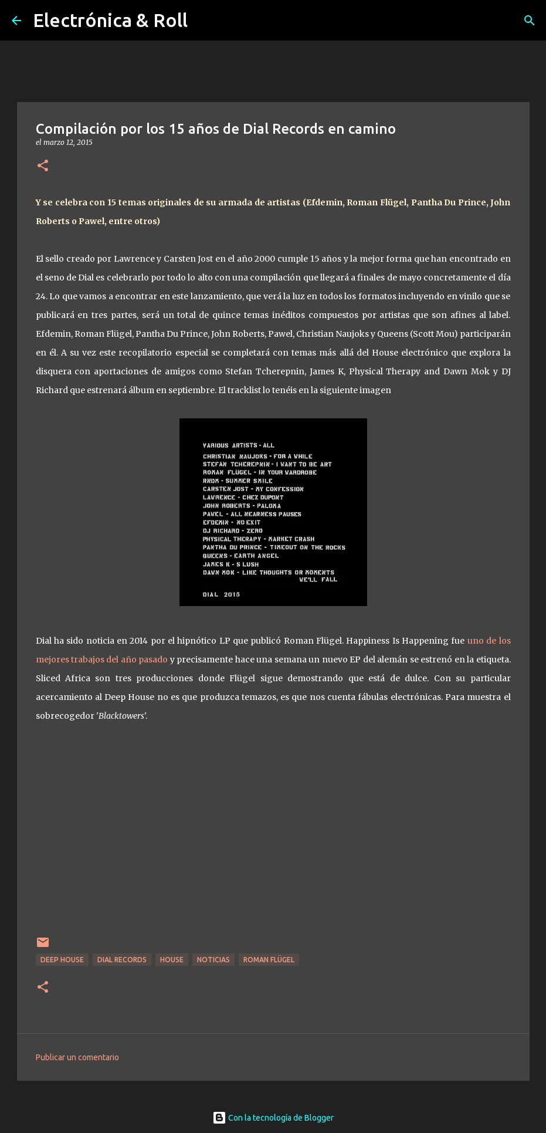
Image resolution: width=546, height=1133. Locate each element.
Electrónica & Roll (110, 20)
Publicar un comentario (77, 1057)
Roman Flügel (268, 959)
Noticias (213, 959)
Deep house (62, 959)
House (172, 959)
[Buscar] (530, 20)
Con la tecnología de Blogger (273, 1117)
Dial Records (122, 959)
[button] (43, 166)
